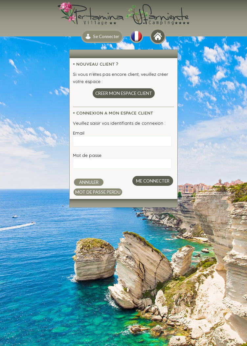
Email (78, 133)
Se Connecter (106, 36)
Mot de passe (87, 155)
